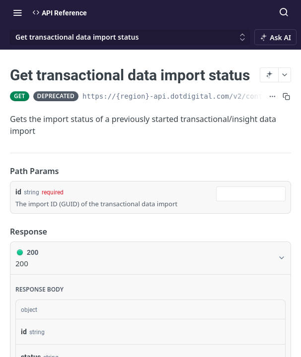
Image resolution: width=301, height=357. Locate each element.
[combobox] (251, 193)
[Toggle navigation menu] (17, 12)
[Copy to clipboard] (286, 96)
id (18, 191)
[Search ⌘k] (283, 12)
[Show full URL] (272, 96)
